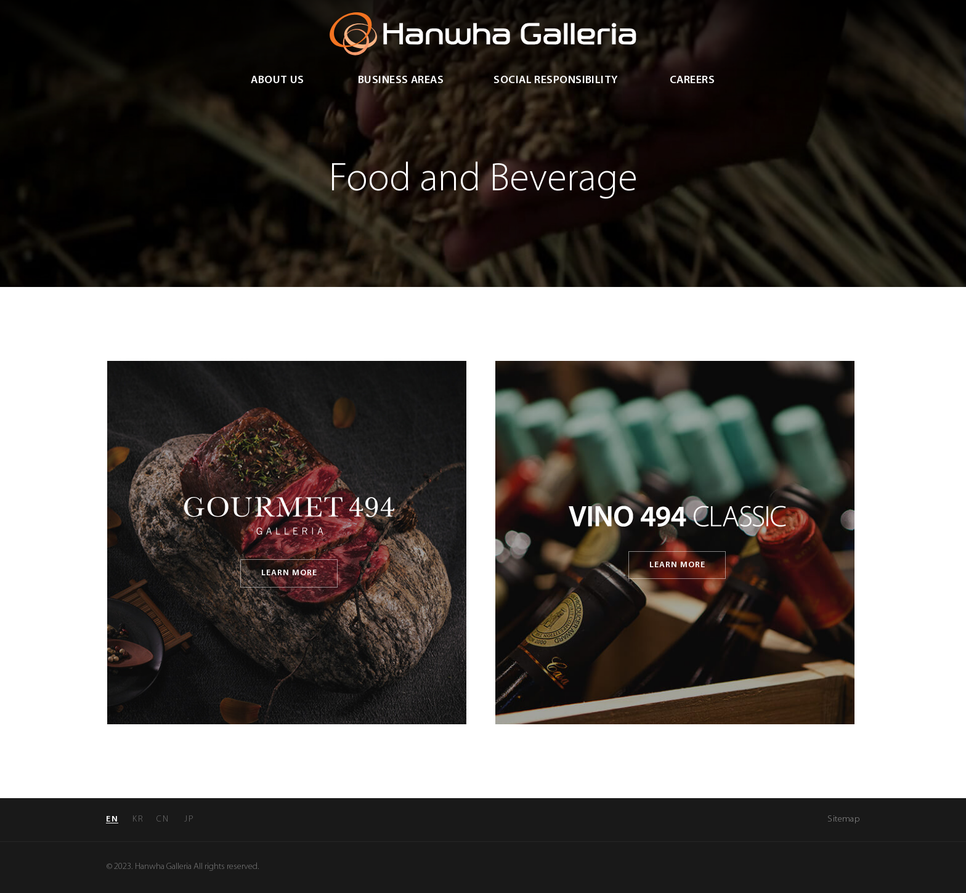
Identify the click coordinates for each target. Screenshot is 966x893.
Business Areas (401, 80)
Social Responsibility (555, 80)
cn (162, 819)
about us (277, 80)
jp (189, 819)
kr (138, 819)
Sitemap (843, 819)
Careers (692, 80)
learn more (289, 573)
